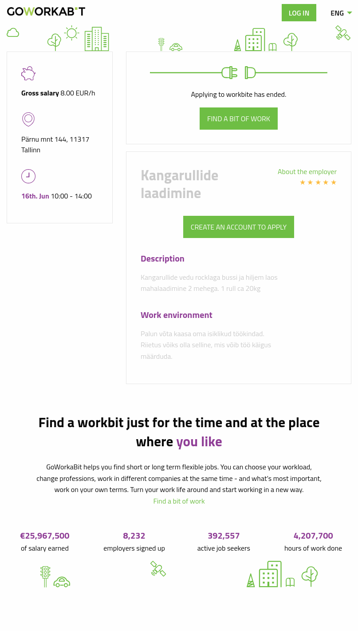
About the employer (307, 171)
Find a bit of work (238, 118)
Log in (299, 13)
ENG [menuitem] (337, 13)
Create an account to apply (239, 227)
